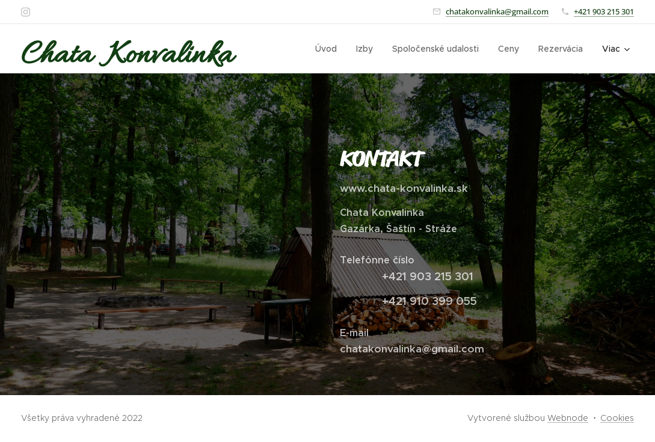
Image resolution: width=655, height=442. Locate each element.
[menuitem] (329, 49)
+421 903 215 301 (604, 11)
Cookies (617, 418)
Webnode (567, 418)
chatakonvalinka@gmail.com (497, 11)
